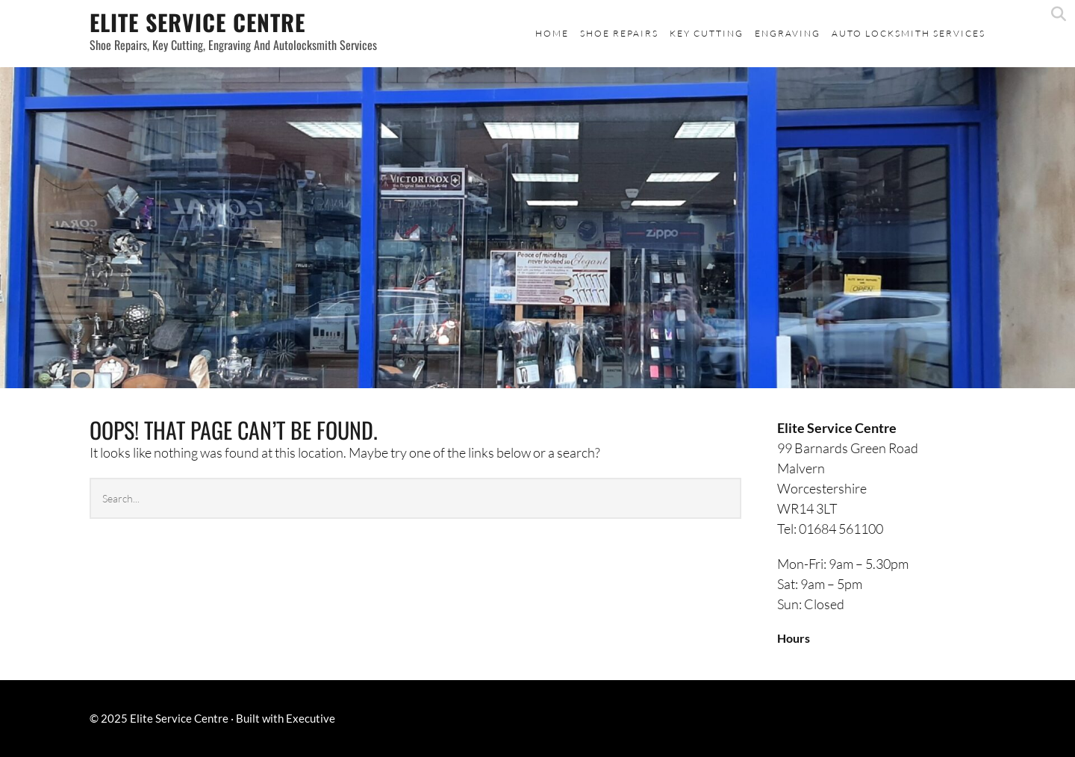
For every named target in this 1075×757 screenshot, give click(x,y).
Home (552, 33)
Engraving (787, 33)
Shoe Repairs (619, 33)
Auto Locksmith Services (908, 33)
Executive (310, 718)
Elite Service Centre (197, 22)
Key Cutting (707, 33)
